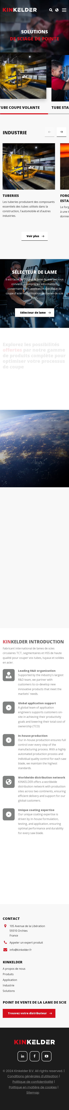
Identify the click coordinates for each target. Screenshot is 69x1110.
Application (10, 980)
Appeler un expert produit (26, 942)
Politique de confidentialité (32, 1082)
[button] (61, 132)
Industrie (8, 985)
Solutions (9, 991)
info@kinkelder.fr (21, 950)
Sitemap (32, 1092)
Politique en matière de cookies (33, 1087)
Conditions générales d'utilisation (32, 1076)
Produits (8, 974)
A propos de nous (14, 969)
